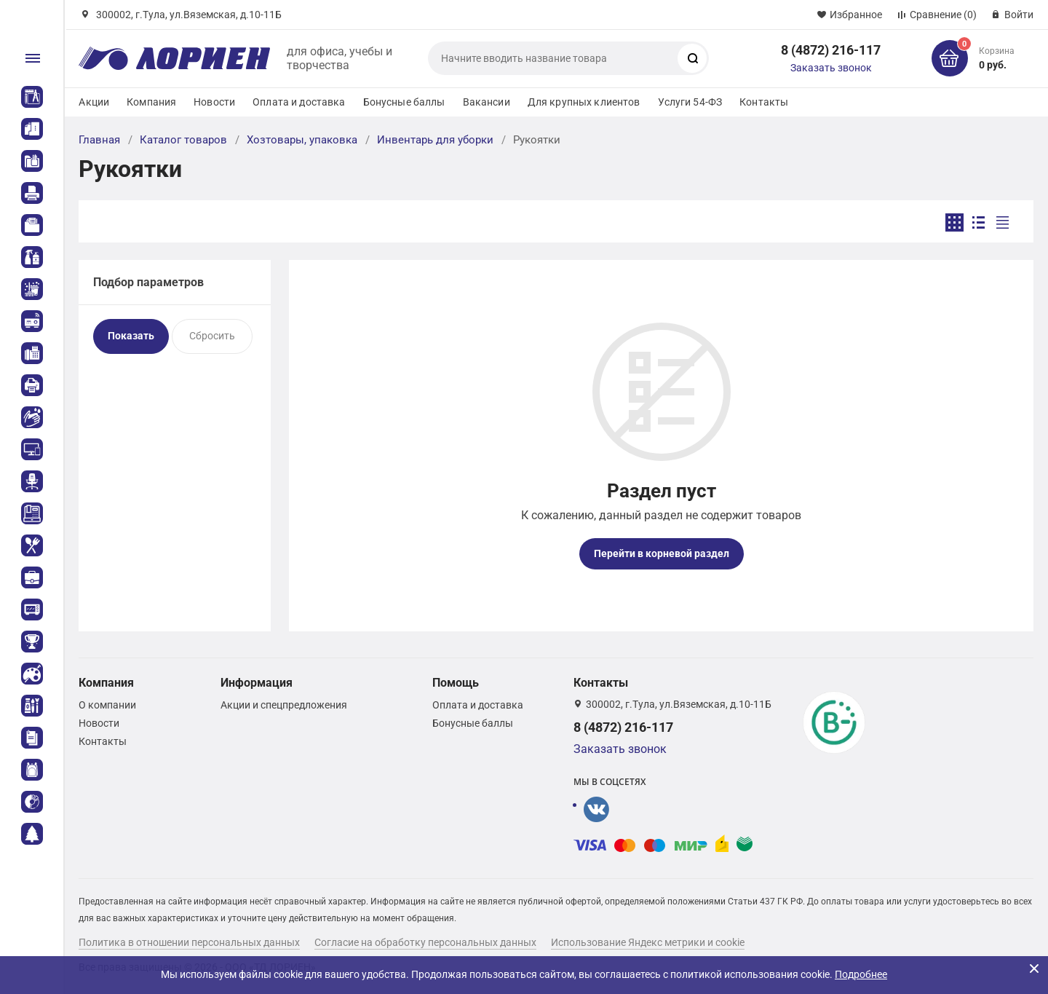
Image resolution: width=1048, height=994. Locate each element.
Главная (99, 139)
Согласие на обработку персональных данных (425, 942)
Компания (151, 102)
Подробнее (861, 974)
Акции (94, 102)
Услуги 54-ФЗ (690, 102)
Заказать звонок (831, 68)
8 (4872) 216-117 (831, 50)
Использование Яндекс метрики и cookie (648, 942)
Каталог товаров (183, 139)
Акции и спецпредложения (284, 705)
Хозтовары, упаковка (302, 139)
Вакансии (486, 102)
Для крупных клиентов (584, 102)
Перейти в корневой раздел (661, 553)
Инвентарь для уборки (435, 139)
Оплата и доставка (299, 102)
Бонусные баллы (404, 102)
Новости (214, 102)
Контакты (763, 102)
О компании (107, 705)
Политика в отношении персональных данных (189, 942)
